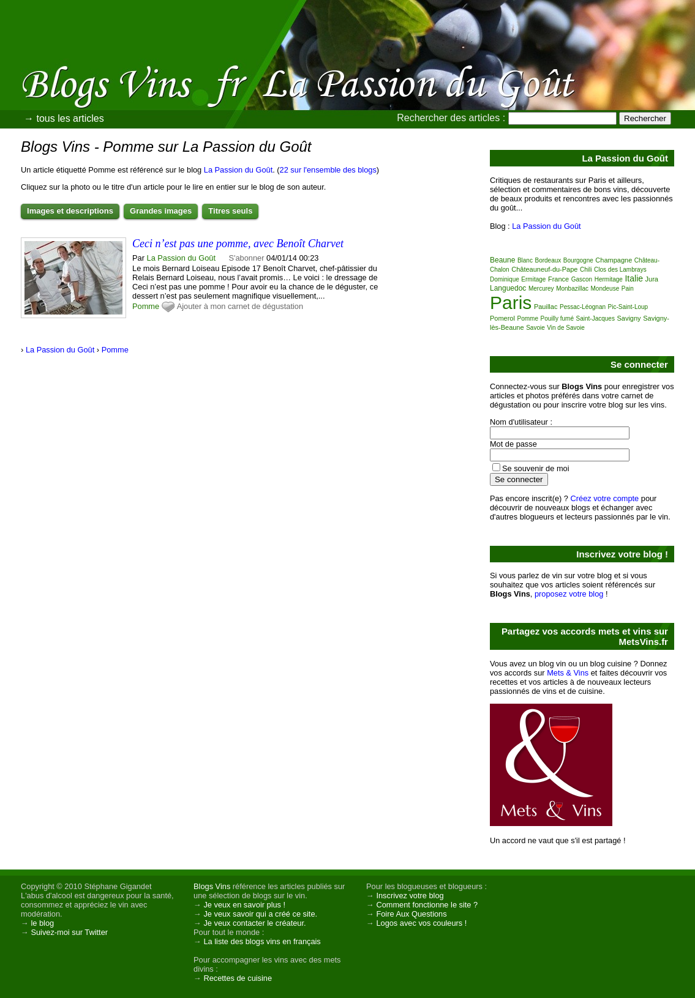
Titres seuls (230, 210)
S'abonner (247, 258)
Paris (511, 302)
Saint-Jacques (595, 318)
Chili (586, 269)
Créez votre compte (605, 498)
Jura (651, 279)
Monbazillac (572, 288)
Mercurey (541, 288)
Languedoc (508, 288)
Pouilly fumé (557, 318)
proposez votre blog (569, 593)
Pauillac (546, 306)
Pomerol (502, 318)
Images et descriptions (70, 210)
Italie (634, 278)
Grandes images (161, 210)
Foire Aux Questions (411, 913)
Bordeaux (548, 260)
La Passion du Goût (238, 169)
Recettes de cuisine (237, 978)
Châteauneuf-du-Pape (544, 269)
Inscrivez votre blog (409, 895)
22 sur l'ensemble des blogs (328, 169)
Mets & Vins (567, 672)
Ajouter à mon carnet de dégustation (240, 306)
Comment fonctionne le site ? (427, 904)
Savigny (629, 318)
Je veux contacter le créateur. (254, 923)
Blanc (525, 260)
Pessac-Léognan (583, 306)
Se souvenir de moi (535, 468)
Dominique (504, 279)
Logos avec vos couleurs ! (421, 923)
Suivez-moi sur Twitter (69, 932)
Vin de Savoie (566, 327)
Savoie (535, 327)
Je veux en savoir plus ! (244, 904)
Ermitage (533, 279)
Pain (628, 288)
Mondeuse (605, 288)
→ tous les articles (64, 118)
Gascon (581, 279)
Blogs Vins (211, 886)
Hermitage (609, 279)
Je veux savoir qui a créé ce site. (260, 913)
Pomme (145, 306)
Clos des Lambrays (620, 269)
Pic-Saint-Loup (628, 306)
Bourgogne (578, 260)
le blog (42, 923)
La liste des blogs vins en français (261, 941)
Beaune (502, 260)
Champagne (613, 260)
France (558, 279)
